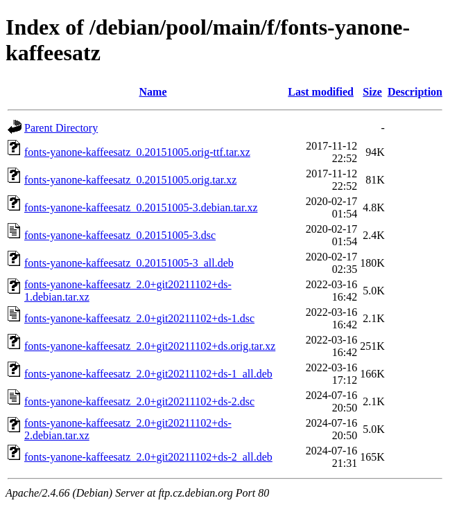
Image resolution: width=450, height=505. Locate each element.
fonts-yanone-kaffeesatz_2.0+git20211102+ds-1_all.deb (148, 374)
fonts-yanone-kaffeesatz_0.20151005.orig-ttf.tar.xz (137, 152)
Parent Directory (61, 128)
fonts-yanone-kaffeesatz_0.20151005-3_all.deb (129, 263)
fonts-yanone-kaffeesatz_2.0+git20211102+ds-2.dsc (139, 401)
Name (153, 92)
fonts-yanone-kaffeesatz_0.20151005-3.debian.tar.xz (140, 207)
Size (372, 92)
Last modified (321, 92)
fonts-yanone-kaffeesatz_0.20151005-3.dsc (120, 235)
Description (415, 92)
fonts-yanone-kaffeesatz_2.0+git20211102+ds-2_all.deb (148, 457)
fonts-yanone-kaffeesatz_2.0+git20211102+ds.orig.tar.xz (149, 346)
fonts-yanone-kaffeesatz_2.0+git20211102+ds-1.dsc (139, 318)
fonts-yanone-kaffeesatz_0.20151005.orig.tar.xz (130, 180)
